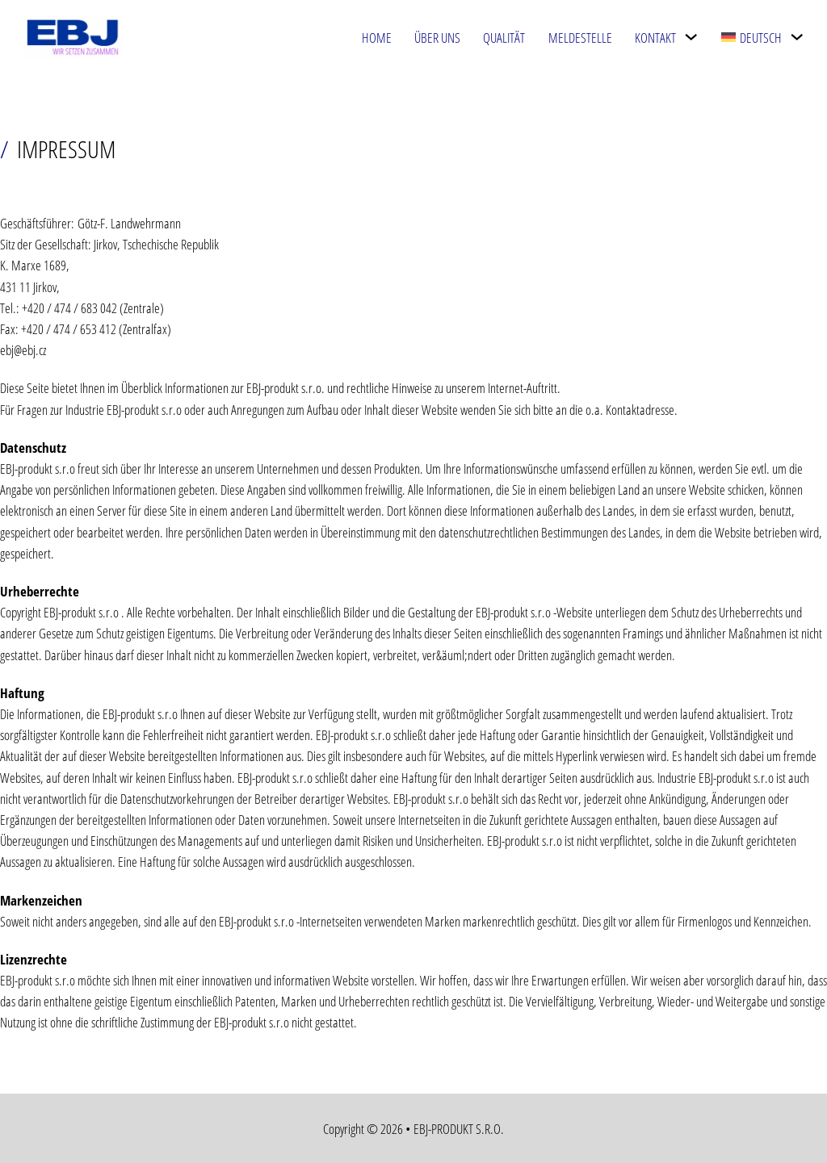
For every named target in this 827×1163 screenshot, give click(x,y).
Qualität (504, 37)
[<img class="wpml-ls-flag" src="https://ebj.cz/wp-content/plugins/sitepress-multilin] (797, 37)
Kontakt (655, 37)
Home (377, 37)
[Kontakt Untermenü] (691, 37)
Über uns (437, 37)
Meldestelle (580, 37)
